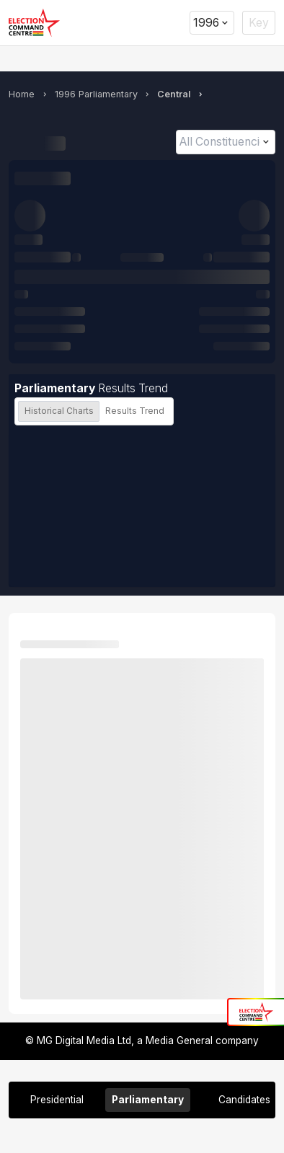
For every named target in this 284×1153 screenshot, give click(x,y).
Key (259, 23)
